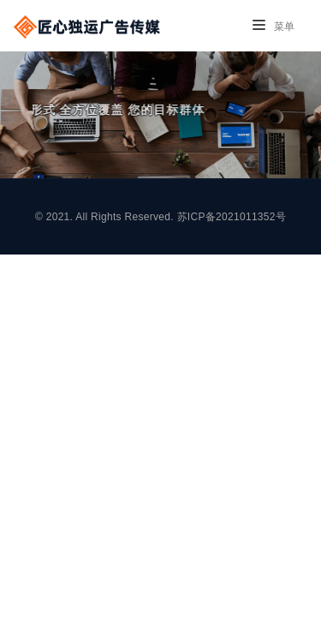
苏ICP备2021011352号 (232, 217)
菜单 (273, 26)
